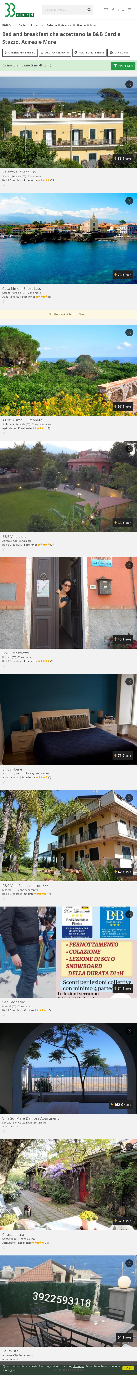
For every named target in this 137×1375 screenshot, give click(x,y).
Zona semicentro (28, 890)
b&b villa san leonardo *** (25, 885)
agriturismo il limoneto (22, 420)
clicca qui (78, 1366)
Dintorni (119, 52)
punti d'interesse (89, 52)
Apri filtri (123, 66)
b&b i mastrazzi (15, 653)
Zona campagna (41, 424)
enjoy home (12, 769)
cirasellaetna (13, 1234)
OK (128, 1368)
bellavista (10, 1351)
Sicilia (22, 25)
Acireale (66, 25)
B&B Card (8, 25)
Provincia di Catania (44, 25)
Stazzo (81, 25)
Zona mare (34, 176)
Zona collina (27, 1239)
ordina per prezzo (20, 52)
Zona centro (25, 1006)
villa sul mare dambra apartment (30, 1118)
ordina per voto (55, 52)
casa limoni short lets (21, 288)
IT (121, 10)
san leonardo (13, 1002)
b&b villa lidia (14, 536)
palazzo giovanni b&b (20, 172)
